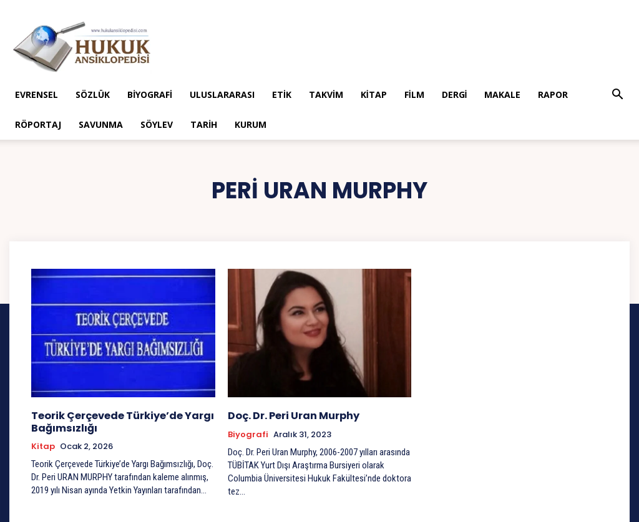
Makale (502, 94)
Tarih (203, 124)
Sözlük (93, 94)
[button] (618, 96)
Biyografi (149, 94)
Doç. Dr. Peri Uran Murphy (290, 415)
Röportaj (38, 124)
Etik (281, 94)
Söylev (156, 124)
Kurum (250, 124)
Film (414, 94)
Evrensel (36, 94)
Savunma (101, 124)
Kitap (374, 94)
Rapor (553, 94)
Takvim (326, 94)
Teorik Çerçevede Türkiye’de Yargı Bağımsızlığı (118, 420)
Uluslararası (222, 94)
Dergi (454, 94)
